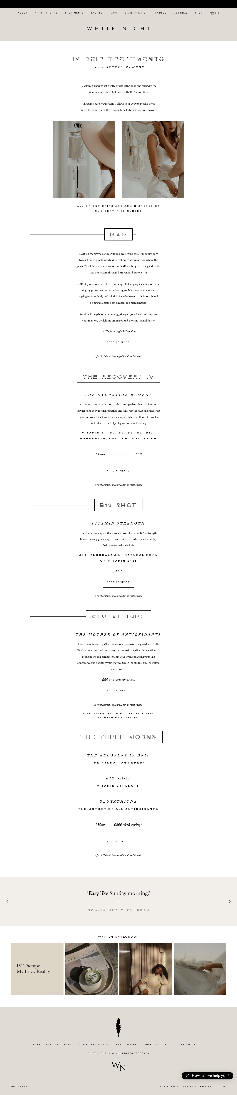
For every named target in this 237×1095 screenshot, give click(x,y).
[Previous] (8, 901)
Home (37, 1044)
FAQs (113, 13)
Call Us (52, 1044)
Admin (169, 1087)
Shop (199, 13)
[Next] (229, 901)
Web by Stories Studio (200, 1087)
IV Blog (161, 13)
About (23, 13)
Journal (181, 13)
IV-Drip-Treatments (92, 1044)
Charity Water (136, 13)
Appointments (46, 13)
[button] (207, 1075)
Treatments (74, 13)
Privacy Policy (192, 1044)
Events (97, 13)
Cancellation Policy (159, 1044)
